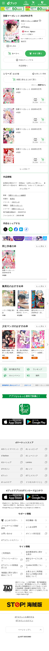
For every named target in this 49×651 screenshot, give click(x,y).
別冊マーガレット (16, 205)
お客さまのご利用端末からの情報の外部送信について (34, 573)
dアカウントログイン (10, 540)
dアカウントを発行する (24, 617)
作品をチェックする (26, 60)
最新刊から (42, 85)
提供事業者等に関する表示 (34, 553)
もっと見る (40, 246)
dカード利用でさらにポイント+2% (31, 38)
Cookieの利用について (34, 566)
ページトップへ (24, 630)
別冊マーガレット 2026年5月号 (29, 89)
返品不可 (23, 41)
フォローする (40, 20)
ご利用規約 (5, 553)
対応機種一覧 (31, 520)
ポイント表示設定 (33, 533)
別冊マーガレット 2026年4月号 (29, 109)
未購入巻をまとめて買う (26, 79)
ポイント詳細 (26, 34)
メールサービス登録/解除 (9, 527)
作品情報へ (23, 66)
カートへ (15, 53)
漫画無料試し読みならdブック (11, 385)
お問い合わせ (6, 533)
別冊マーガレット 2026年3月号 (29, 129)
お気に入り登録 (40, 74)
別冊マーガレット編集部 (29, 21)
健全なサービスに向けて (34, 559)
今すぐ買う (37, 53)
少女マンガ (15, 202)
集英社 (12, 199)
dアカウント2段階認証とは (9, 566)
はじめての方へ (9, 520)
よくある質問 (31, 527)
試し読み (13, 46)
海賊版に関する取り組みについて (9, 574)
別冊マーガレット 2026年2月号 (29, 149)
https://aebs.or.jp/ (23, 594)
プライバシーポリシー (9, 559)
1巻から (34, 85)
